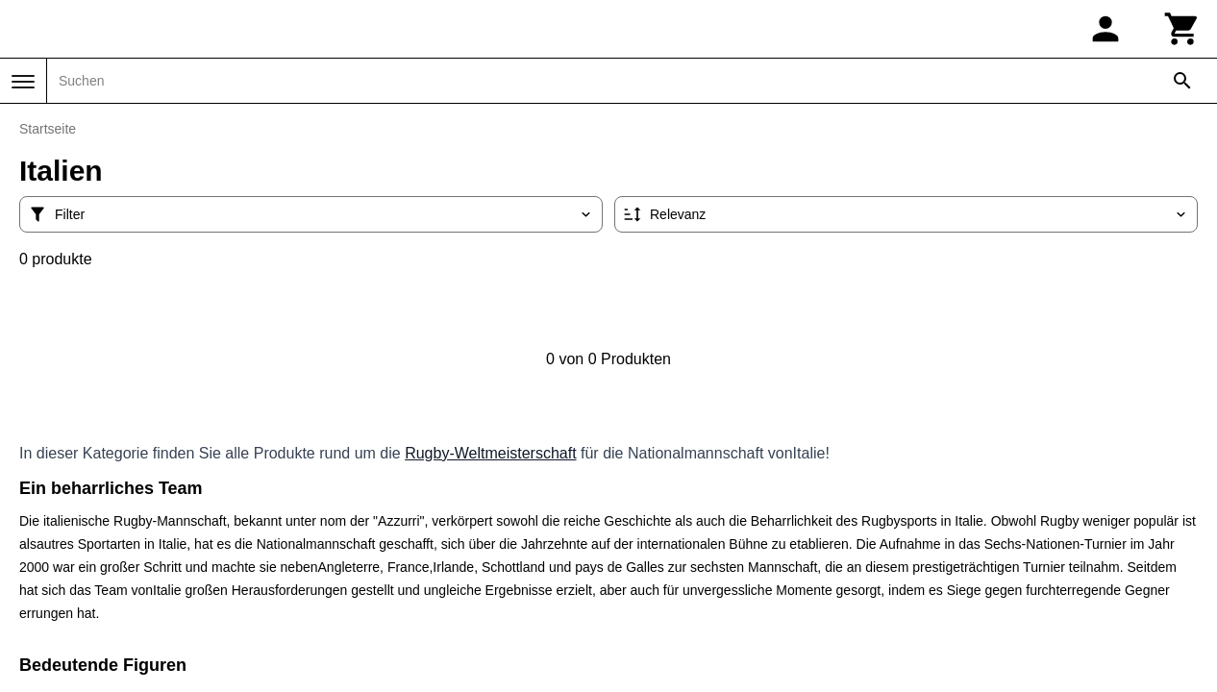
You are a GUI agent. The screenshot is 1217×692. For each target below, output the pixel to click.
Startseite (47, 128)
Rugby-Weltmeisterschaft (490, 453)
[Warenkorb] (1182, 29)
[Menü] (23, 82)
